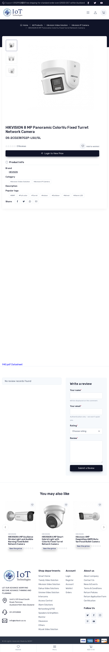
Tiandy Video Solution (48, 580)
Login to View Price (52, 153)
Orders (69, 592)
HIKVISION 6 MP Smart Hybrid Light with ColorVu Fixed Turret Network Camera (52, 540)
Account (70, 584)
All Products (37, 25)
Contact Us (89, 580)
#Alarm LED (78, 195)
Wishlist (69, 588)
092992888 (19, 3)
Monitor (41, 617)
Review (74, 438)
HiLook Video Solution (48, 629)
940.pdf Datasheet (12, 364)
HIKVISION (12, 534)
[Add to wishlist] (83, 146)
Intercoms (43, 596)
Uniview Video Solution (48, 592)
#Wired (66, 195)
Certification (90, 601)
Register (70, 580)
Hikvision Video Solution (57, 25)
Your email (75, 406)
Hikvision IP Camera (80, 25)
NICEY (30, 641)
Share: (9, 201)
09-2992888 (15, 612)
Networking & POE (46, 609)
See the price (15, 548)
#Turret (34, 195)
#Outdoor (56, 195)
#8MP (12, 195)
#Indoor (44, 195)
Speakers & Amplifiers (48, 613)
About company (91, 576)
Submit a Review (86, 468)
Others (41, 625)
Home (24, 25)
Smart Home (44, 576)
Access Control (45, 601)
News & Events (91, 584)
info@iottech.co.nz (18, 621)
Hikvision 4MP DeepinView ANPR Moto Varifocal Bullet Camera (88, 539)
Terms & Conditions (93, 588)
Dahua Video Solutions (48, 588)
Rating (74, 426)
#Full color (23, 195)
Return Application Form (95, 596)
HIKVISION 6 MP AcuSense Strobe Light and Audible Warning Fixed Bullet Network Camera (20, 540)
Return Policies (91, 592)
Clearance (43, 621)
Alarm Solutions (45, 605)
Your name (75, 390)
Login (68, 576)
